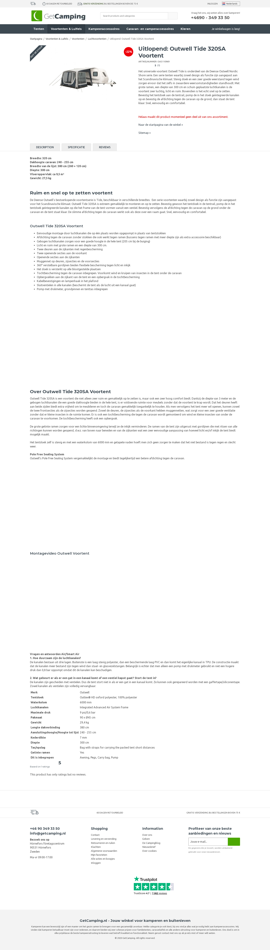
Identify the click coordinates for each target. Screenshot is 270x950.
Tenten (38, 29)
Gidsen (146, 838)
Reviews (105, 147)
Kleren (185, 29)
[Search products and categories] (134, 15)
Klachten (96, 847)
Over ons (147, 835)
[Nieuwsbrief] (234, 842)
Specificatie (76, 147)
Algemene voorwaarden (104, 851)
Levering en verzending (103, 838)
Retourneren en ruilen (103, 843)
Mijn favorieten (99, 854)
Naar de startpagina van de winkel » (160, 124)
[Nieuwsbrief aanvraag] (208, 842)
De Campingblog (151, 843)
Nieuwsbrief (148, 847)
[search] (173, 15)
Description (45, 147)
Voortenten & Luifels (66, 29)
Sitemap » (144, 132)
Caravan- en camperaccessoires (150, 29)
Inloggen (212, 4)
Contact (95, 835)
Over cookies (149, 851)
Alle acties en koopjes (103, 858)
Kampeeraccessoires (104, 29)
